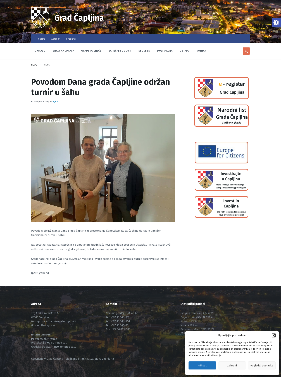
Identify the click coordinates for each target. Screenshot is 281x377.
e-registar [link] (71, 38)
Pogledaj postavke (261, 365)
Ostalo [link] (184, 50)
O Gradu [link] (39, 50)
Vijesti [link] (56, 101)
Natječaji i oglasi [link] (119, 50)
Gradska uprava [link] (63, 50)
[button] (274, 335)
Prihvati (202, 365)
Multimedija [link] (164, 50)
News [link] (47, 65)
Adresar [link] (55, 38)
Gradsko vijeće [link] (91, 50)
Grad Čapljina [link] (79, 18)
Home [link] (34, 65)
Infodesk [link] (144, 50)
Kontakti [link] (202, 50)
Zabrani (232, 365)
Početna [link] (41, 38)
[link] (276, 22)
